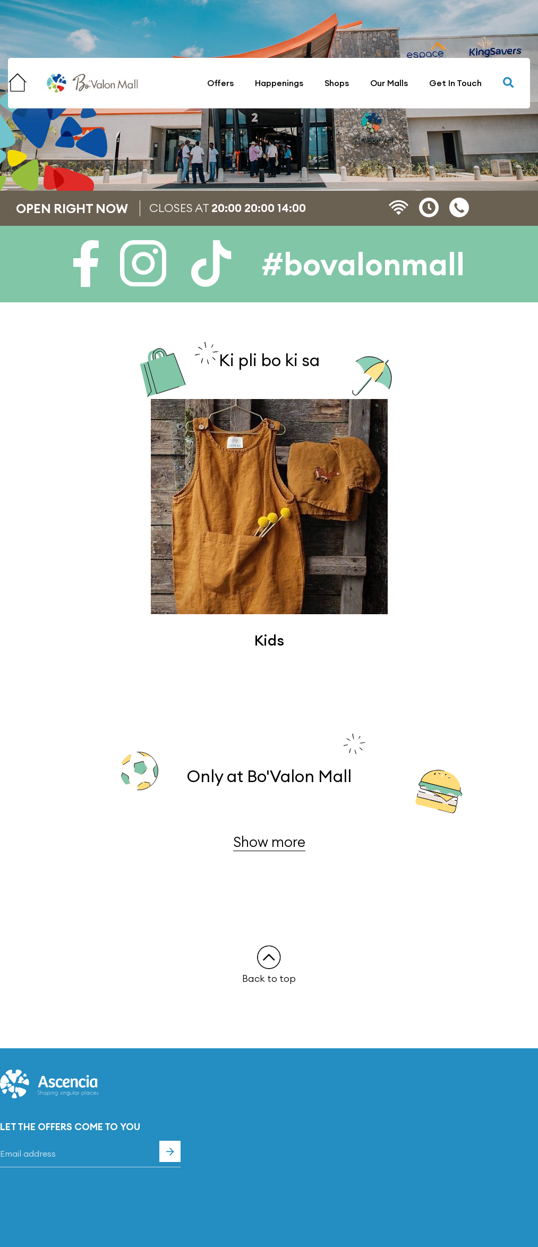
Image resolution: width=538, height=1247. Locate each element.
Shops (336, 83)
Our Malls (389, 83)
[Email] (90, 1154)
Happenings (279, 83)
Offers (220, 83)
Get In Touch (455, 83)
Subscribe (170, 1151)
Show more (269, 842)
